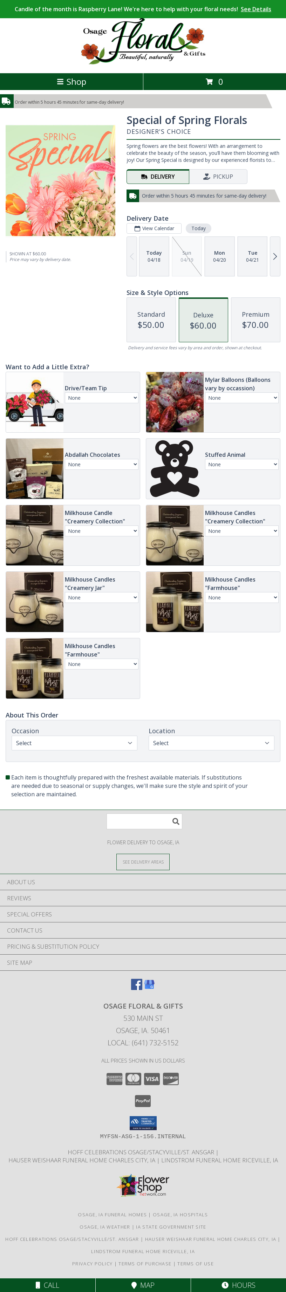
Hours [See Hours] (239, 1285)
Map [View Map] (143, 1285)
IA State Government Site (171, 1227)
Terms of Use (195, 1263)
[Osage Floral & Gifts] (143, 63)
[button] (143, 1123)
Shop (71, 81)
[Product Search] (144, 821)
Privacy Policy (92, 1263)
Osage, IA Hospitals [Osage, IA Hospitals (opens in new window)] (180, 1214)
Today (198, 228)
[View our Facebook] (136, 988)
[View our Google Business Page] (149, 988)
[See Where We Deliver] (143, 861)
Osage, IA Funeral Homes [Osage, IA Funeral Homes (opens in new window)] (112, 1214)
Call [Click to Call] (47, 1285)
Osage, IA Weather (105, 1227)
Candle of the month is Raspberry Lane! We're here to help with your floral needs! (143, 9)
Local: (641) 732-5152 (143, 1042)
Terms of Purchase (144, 1263)
